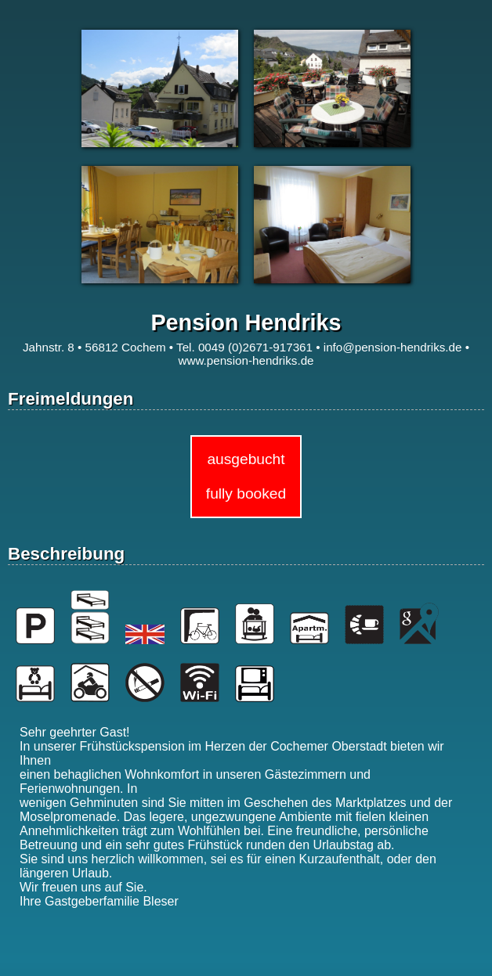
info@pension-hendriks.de (393, 347)
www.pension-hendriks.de (245, 360)
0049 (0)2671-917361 (255, 347)
